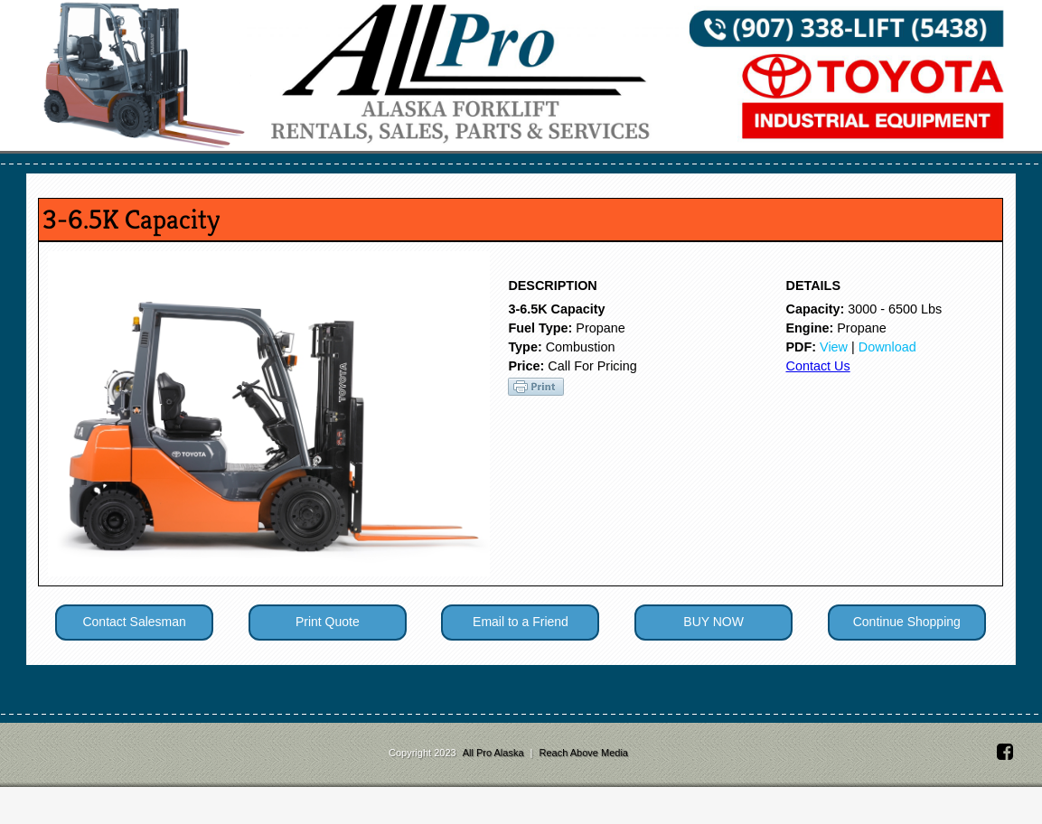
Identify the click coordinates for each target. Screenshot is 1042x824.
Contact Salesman (133, 658)
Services (294, 172)
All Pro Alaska (495, 789)
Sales (186, 172)
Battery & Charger (669, 172)
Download (887, 384)
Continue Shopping (907, 658)
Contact (820, 172)
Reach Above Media (584, 789)
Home (108, 172)
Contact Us (817, 403)
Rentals (411, 172)
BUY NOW (713, 658)
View (834, 384)
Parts (516, 172)
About (914, 172)
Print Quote (328, 658)
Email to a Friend (520, 658)
